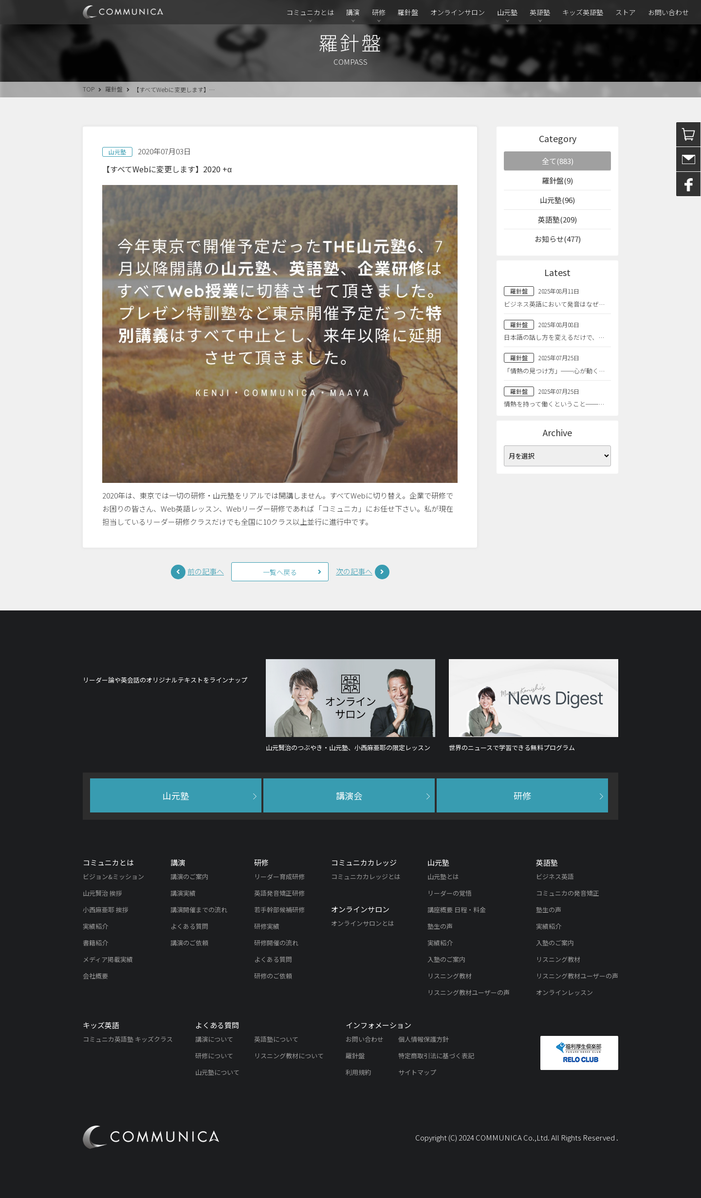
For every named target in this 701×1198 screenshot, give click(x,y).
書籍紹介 (95, 942)
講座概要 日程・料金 (456, 909)
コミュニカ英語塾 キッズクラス (128, 1039)
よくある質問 (189, 926)
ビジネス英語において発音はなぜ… (554, 304)
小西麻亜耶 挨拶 (106, 909)
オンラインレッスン (564, 992)
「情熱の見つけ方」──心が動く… (554, 370)
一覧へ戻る (280, 572)
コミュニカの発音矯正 (567, 893)
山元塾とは (443, 876)
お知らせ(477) (558, 239)
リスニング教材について (289, 1055)
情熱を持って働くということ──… (554, 403)
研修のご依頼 (273, 975)
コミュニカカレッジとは (366, 876)
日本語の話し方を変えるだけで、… (554, 337)
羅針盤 (408, 12)
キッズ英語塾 (582, 12)
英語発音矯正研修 (279, 893)
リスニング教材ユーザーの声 (468, 992)
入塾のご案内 (446, 959)
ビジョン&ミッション (113, 876)
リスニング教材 (449, 975)
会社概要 (95, 975)
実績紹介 (95, 926)
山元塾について (217, 1072)
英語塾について (276, 1039)
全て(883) (557, 161)
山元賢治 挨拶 (102, 893)
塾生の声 (440, 926)
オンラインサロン (457, 12)
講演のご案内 (189, 876)
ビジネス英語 (555, 876)
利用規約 (358, 1072)
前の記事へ (205, 571)
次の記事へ (354, 571)
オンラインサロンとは (362, 923)
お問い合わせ (668, 12)
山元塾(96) (557, 200)
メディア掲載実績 (108, 959)
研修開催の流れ (276, 942)
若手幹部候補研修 (279, 909)
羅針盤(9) (557, 180)
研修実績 (266, 926)
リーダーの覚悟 (449, 893)
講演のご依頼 (189, 942)
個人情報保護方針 (423, 1039)
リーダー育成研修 (279, 876)
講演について (214, 1039)
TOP (88, 89)
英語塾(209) (557, 219)
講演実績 (183, 893)
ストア (625, 12)
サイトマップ (417, 1072)
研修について (214, 1055)
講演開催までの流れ (198, 909)
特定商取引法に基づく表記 (436, 1055)
